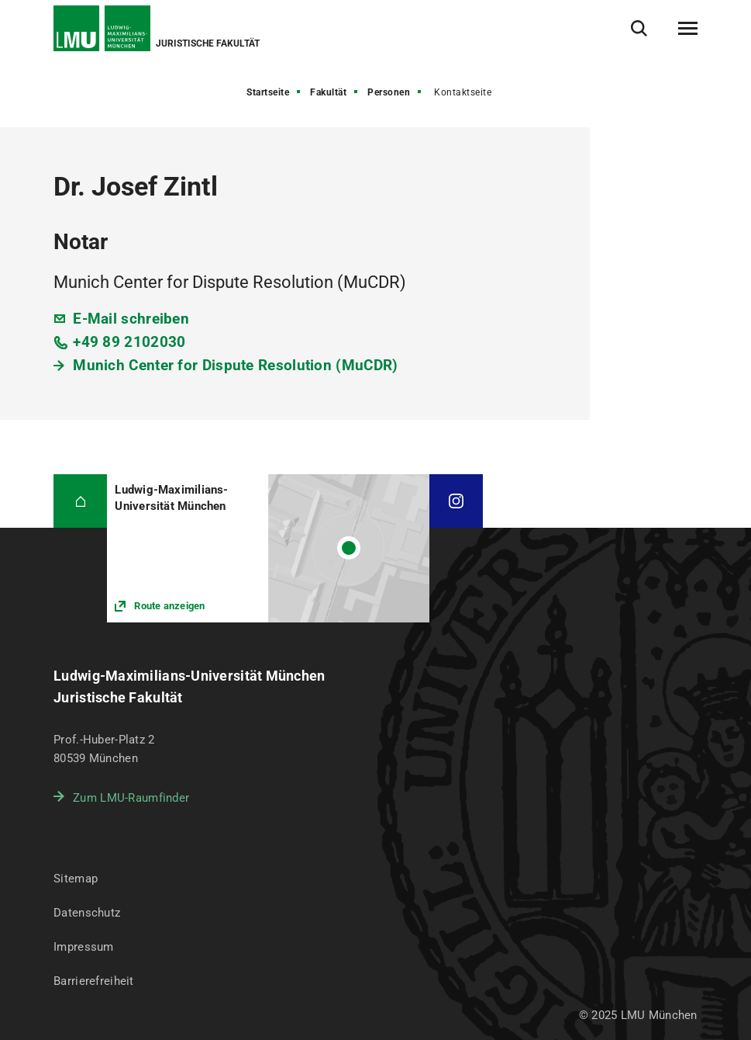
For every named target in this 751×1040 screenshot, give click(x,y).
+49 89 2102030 (129, 342)
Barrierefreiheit (93, 981)
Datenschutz (86, 913)
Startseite (267, 92)
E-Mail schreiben (131, 319)
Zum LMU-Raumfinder (131, 798)
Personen (388, 92)
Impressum (83, 947)
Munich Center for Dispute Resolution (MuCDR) (235, 365)
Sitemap (75, 879)
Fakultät (328, 92)
